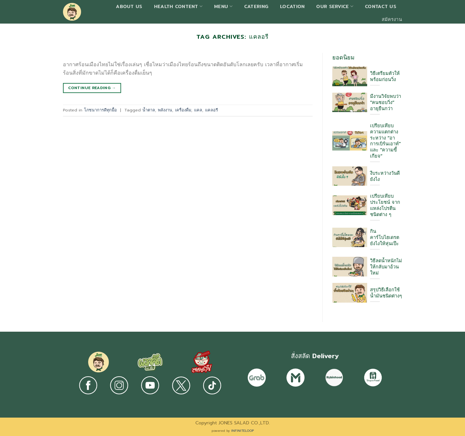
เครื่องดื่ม (183, 110)
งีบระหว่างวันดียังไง (385, 176)
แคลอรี (211, 110)
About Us (129, 6)
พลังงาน (165, 110)
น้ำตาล (148, 110)
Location (292, 6)
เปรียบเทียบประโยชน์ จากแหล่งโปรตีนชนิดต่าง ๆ (385, 205)
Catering (256, 6)
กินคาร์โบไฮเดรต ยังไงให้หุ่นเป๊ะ (384, 237)
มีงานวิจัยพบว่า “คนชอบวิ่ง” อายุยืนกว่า (385, 102)
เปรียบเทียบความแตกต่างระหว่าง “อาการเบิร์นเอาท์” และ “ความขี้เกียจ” (385, 141)
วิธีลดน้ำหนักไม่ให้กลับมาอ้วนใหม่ (386, 267)
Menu (223, 6)
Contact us (380, 6)
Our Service (334, 6)
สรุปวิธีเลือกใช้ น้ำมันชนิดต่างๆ (386, 293)
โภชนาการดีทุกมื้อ (100, 110)
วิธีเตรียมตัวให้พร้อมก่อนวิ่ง (385, 76)
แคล (198, 110)
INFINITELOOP (242, 430)
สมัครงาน (392, 19)
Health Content (178, 6)
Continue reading (92, 88)
